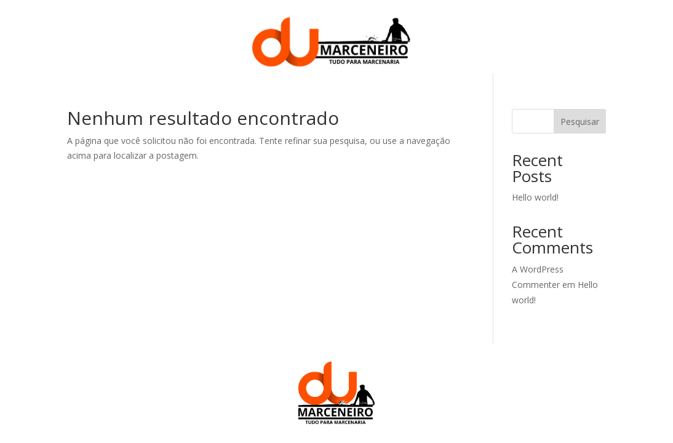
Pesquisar (579, 121)
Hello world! (535, 197)
